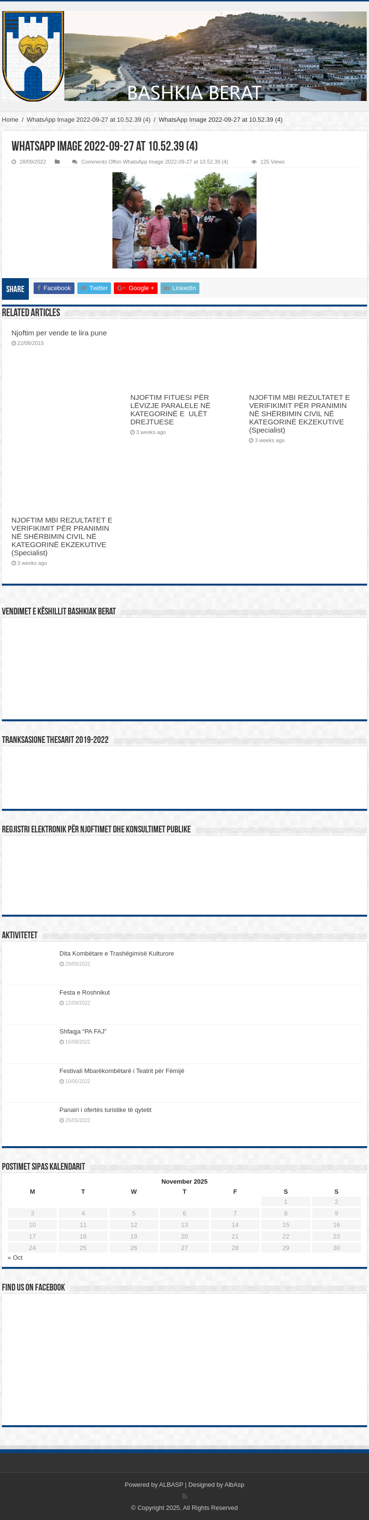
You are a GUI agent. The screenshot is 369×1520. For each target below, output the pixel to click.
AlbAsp (234, 1484)
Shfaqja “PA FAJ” (87, 1031)
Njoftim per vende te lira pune (59, 333)
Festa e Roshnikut (85, 992)
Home (10, 119)
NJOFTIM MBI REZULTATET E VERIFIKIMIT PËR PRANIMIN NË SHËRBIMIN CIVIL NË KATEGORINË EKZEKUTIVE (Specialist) (299, 413)
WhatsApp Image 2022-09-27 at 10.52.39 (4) (88, 119)
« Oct (15, 1257)
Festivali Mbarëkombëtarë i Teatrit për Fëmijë (122, 1070)
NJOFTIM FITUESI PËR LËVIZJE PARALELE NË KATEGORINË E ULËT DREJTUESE (170, 409)
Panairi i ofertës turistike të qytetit (105, 1109)
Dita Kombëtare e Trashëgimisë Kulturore (117, 953)
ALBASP (171, 1484)
